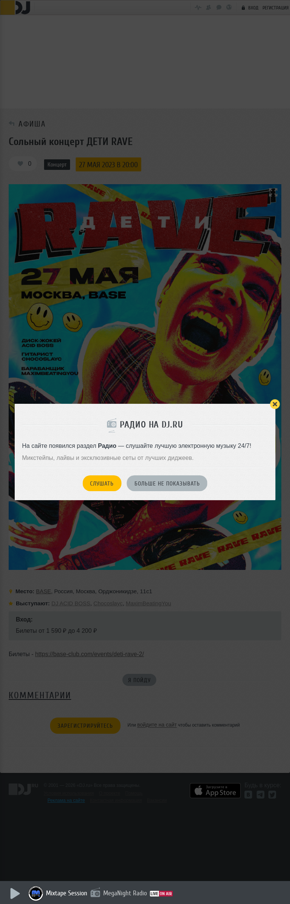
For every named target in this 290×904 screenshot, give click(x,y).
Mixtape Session (66, 893)
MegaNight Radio (125, 893)
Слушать (102, 483)
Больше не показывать (167, 483)
